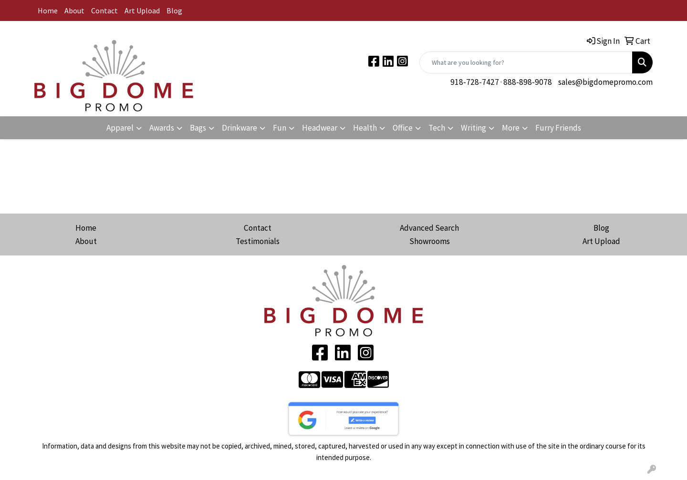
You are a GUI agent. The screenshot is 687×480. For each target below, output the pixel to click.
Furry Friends (558, 128)
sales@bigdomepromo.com (605, 82)
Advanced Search (429, 228)
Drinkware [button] (239, 128)
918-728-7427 (474, 82)
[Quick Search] (526, 62)
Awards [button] (161, 128)
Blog (174, 10)
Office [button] (403, 128)
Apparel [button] (120, 128)
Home (48, 10)
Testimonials (258, 241)
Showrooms (429, 241)
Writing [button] (473, 128)
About (74, 10)
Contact (104, 10)
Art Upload (142, 10)
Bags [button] (198, 128)
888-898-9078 (527, 82)
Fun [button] (279, 128)
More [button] (511, 128)
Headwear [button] (319, 128)
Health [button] (365, 128)
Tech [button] (436, 128)
